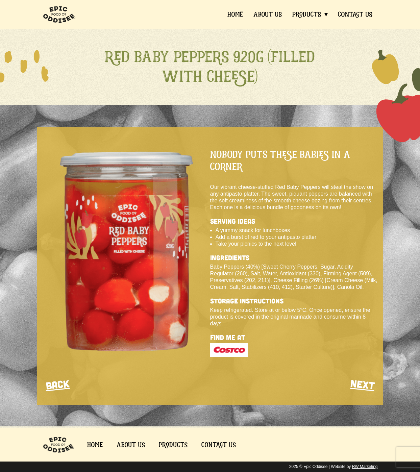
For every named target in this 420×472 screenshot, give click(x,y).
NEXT (362, 384)
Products (306, 14)
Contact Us (355, 14)
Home (235, 14)
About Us (267, 14)
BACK (57, 384)
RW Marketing (365, 466)
